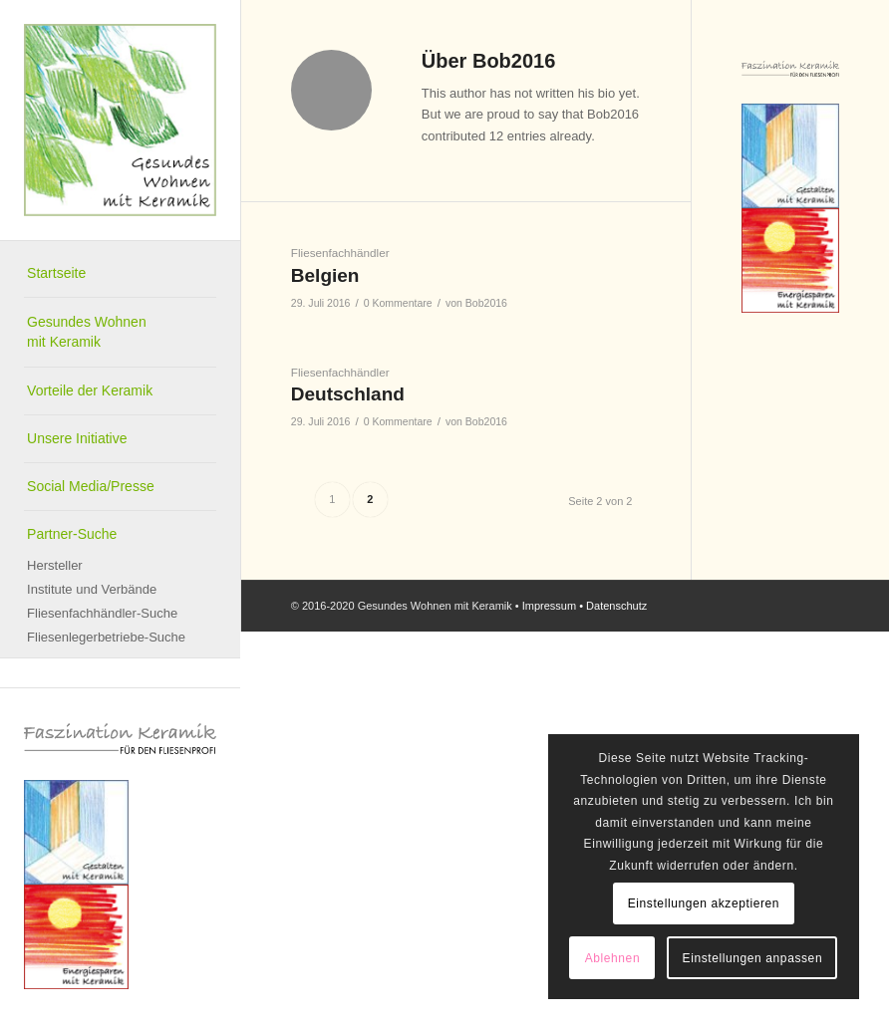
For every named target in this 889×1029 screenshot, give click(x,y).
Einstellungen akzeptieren (703, 903)
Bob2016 (486, 303)
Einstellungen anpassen (753, 958)
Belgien (325, 275)
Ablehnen (613, 958)
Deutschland (348, 394)
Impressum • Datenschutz (585, 606)
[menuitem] (120, 274)
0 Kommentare (398, 303)
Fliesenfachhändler (340, 252)
